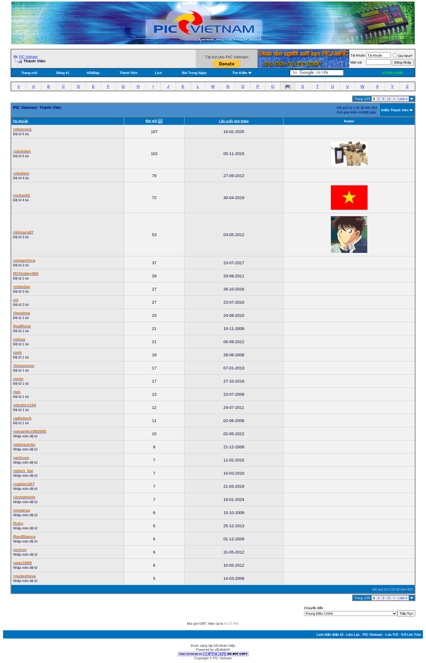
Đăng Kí (63, 73)
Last (402, 99)
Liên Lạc (353, 634)
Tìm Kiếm (239, 73)
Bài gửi (151, 121)
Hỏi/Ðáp (93, 73)
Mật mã (356, 62)
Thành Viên (129, 73)
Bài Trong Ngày (194, 73)
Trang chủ (29, 73)
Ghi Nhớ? (402, 56)
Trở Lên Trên (411, 634)
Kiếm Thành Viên (395, 110)
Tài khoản (357, 55)
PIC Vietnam (28, 56)
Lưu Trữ (391, 634)
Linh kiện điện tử (330, 634)
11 (389, 99)
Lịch (158, 73)
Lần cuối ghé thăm (234, 121)
